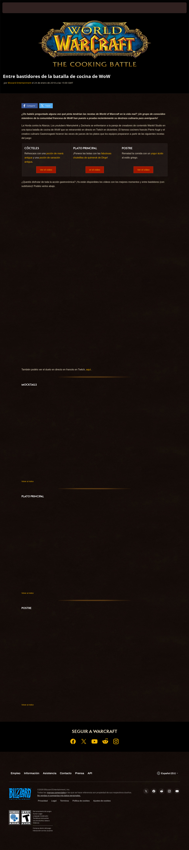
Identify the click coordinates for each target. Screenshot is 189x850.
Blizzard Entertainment (19, 82)
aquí (88, 369)
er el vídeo (94, 169)
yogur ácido (157, 153)
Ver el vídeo (46, 169)
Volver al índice (27, 482)
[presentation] (11, 7)
